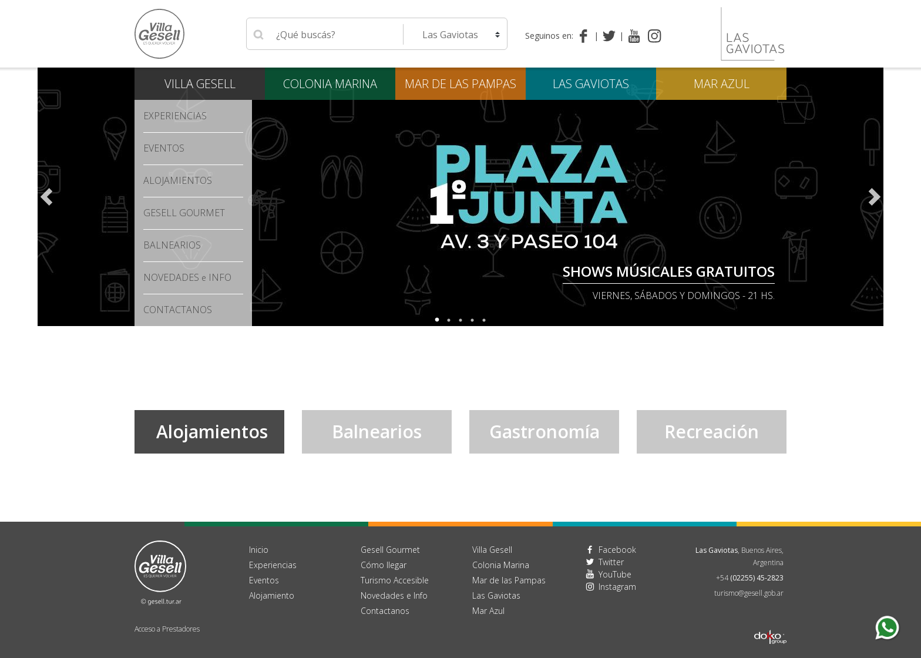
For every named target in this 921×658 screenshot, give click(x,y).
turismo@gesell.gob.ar (749, 593)
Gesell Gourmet (184, 212)
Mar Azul (721, 84)
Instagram (617, 586)
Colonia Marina (330, 84)
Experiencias (175, 115)
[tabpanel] (460, 197)
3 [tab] (460, 320)
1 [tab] (437, 320)
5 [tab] (484, 320)
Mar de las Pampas (460, 84)
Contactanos (385, 610)
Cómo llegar (383, 564)
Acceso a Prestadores (167, 629)
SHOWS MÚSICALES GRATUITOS (669, 271)
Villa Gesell (200, 84)
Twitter (611, 562)
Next (874, 197)
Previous (46, 197)
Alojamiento (271, 595)
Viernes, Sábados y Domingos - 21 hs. (684, 295)
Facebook (617, 549)
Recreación (711, 431)
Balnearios (172, 245)
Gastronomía (544, 431)
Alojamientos (177, 180)
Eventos (163, 148)
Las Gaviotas (591, 84)
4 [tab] (472, 320)
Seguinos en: (549, 35)
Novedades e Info (394, 595)
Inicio (258, 549)
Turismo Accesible (395, 580)
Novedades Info (187, 277)
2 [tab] (449, 320)
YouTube (615, 574)
